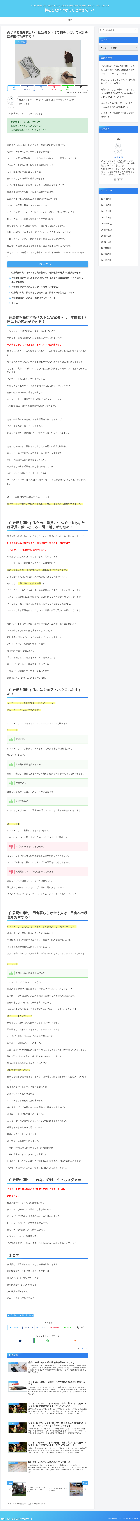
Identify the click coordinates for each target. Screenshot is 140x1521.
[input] (118, 30)
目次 (45, 264)
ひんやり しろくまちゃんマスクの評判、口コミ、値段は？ (118, 81)
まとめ (14, 304)
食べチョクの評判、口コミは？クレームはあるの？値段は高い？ (118, 105)
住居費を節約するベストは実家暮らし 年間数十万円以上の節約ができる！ (47, 272)
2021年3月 (106, 217)
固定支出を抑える (26, 1315)
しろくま (118, 156)
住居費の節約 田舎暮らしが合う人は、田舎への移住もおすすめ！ (42, 293)
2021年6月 (106, 199)
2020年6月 (106, 254)
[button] (136, 30)
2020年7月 (106, 248)
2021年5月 (106, 205)
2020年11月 (106, 223)
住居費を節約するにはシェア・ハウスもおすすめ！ (35, 287)
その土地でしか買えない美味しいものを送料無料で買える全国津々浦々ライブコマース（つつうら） (118, 70)
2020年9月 (106, 236)
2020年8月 (106, 242)
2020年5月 (106, 260)
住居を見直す (13, 1315)
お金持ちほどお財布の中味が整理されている (118, 115)
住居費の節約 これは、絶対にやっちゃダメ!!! (33, 298)
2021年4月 (106, 211)
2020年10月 (106, 230)
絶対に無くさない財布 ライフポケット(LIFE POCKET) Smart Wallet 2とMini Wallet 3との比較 (118, 93)
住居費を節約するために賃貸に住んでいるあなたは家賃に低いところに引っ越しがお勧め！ (47, 280)
